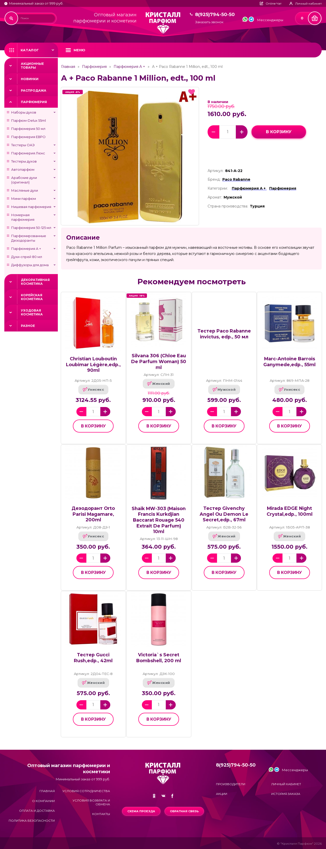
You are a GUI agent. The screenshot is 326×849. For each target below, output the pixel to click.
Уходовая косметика (32, 312)
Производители (230, 784)
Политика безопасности (32, 820)
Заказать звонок (209, 22)
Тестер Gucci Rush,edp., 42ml (93, 657)
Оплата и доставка (37, 811)
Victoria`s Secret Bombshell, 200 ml (158, 657)
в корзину (279, 131)
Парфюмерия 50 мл (28, 129)
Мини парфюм (23, 198)
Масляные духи (24, 190)
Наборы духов (23, 112)
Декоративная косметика (35, 282)
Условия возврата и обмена (91, 802)
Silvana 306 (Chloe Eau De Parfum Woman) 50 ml (158, 361)
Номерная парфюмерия (22, 217)
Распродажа (33, 90)
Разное (28, 326)
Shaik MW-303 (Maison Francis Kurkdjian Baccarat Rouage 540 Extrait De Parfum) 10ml (159, 520)
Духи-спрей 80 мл (26, 257)
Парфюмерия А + (26, 249)
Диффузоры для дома (30, 265)
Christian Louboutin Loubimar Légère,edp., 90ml (93, 364)
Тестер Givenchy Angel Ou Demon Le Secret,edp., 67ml (224, 514)
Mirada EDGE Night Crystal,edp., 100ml (290, 511)
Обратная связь (184, 811)
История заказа (285, 794)
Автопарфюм (22, 169)
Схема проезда (141, 811)
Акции (221, 794)
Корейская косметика (32, 297)
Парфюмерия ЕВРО (28, 137)
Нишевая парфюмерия (31, 207)
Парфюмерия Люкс (28, 153)
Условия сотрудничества (86, 791)
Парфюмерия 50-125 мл (31, 228)
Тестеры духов (24, 161)
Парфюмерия (34, 102)
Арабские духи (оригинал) (24, 180)
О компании (43, 801)
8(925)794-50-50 (215, 14)
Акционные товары (32, 65)
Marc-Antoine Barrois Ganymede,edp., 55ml (289, 361)
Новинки (29, 79)
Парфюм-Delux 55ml (28, 120)
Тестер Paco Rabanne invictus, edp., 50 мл (224, 333)
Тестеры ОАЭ (23, 145)
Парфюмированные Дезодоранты (28, 238)
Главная (68, 67)
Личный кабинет (286, 784)
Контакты (101, 814)
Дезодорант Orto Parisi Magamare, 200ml (93, 514)
